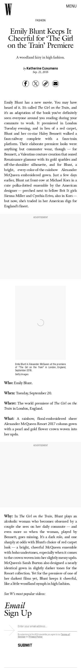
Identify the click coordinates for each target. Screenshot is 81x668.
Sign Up (17, 609)
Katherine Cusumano (42, 68)
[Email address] (47, 627)
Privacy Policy (35, 636)
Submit (25, 644)
